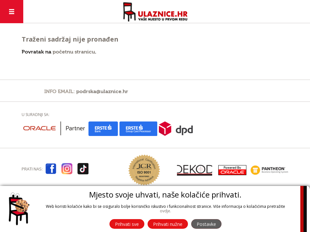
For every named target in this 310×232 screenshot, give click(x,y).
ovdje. (165, 211)
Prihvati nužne (167, 224)
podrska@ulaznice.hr (102, 91)
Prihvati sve (127, 224)
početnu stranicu (74, 52)
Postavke (206, 224)
